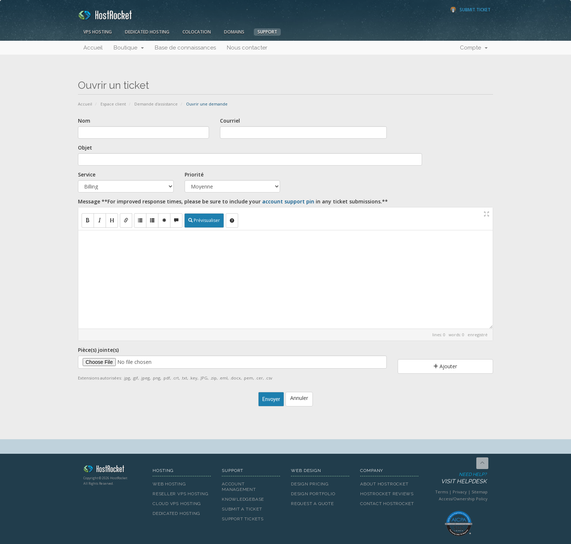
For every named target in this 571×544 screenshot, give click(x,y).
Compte (474, 47)
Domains (234, 32)
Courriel (230, 120)
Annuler (299, 397)
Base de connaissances (185, 47)
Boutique (129, 47)
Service (86, 174)
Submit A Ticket (242, 509)
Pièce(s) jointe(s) (98, 349)
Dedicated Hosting (147, 32)
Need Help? (458, 478)
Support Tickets (243, 518)
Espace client (113, 104)
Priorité (194, 174)
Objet (85, 147)
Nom (84, 120)
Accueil (93, 47)
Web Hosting (169, 484)
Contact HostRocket (387, 503)
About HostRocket (384, 484)
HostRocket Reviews (387, 493)
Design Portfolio (313, 493)
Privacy (460, 492)
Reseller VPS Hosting (181, 493)
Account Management (239, 486)
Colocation (196, 32)
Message (233, 201)
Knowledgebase (243, 499)
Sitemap (480, 492)
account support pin (288, 201)
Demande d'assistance (156, 104)
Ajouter (445, 366)
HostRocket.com (112, 470)
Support (267, 32)
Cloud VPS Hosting (177, 503)
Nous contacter (247, 47)
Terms (441, 492)
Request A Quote (312, 503)
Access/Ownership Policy (463, 498)
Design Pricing (310, 484)
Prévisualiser (204, 220)
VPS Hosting (97, 32)
